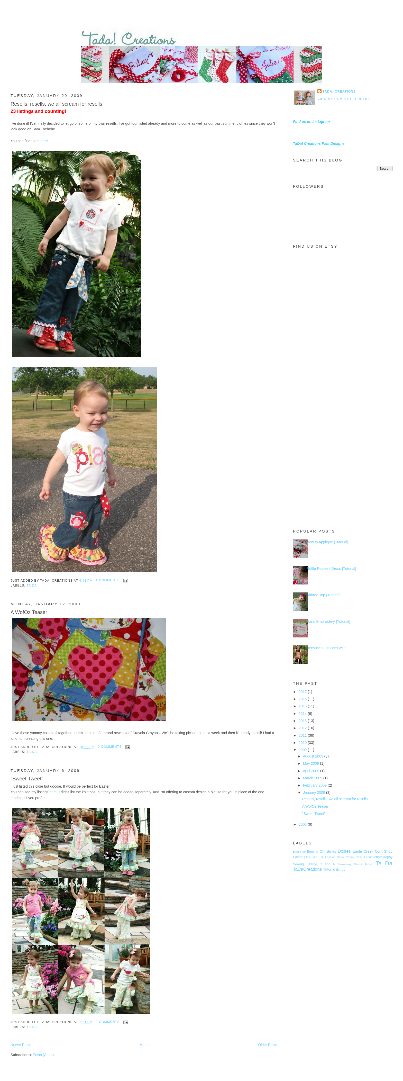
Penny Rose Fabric (359, 857)
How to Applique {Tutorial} (327, 542)
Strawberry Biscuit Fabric (355, 864)
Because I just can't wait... (328, 648)
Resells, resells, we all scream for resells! (57, 104)
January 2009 (314, 792)
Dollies (344, 851)
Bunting (312, 851)
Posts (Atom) (43, 1055)
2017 (303, 692)
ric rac (340, 869)
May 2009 (311, 763)
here (44, 141)
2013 (303, 721)
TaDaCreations (307, 869)
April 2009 (311, 771)
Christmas (328, 851)
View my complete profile (344, 99)
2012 (303, 728)
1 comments (108, 580)
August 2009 (313, 756)
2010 (303, 743)
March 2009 (313, 778)
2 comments (110, 747)
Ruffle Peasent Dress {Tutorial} (331, 568)
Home (145, 1045)
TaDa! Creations (339, 91)
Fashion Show (334, 857)
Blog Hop (299, 851)
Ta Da (31, 585)
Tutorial (329, 869)
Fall (321, 857)
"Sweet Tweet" (27, 778)
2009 (303, 750)
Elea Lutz (310, 857)
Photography (383, 857)
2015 (303, 706)
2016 (303, 699)
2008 (303, 824)
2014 (303, 713)
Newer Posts (21, 1045)
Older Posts (267, 1045)
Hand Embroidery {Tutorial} (328, 621)
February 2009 (315, 785)
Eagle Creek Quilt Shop (372, 851)
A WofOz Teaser (29, 612)
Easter (298, 857)
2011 (303, 735)
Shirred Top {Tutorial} (324, 595)
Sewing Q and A (320, 864)
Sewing (298, 864)
